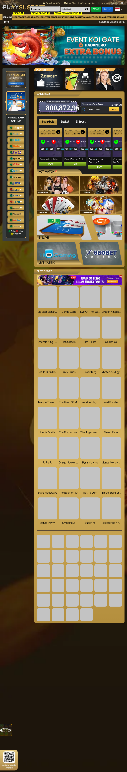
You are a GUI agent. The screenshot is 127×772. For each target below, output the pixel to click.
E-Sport (29, 17)
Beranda (7, 17)
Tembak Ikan (98, 17)
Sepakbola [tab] (48, 121)
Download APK (52, 3)
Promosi (120, 17)
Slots (36, 17)
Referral (110, 17)
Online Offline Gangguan (15, 232)
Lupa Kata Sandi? (109, 3)
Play (50, 164)
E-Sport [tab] (80, 121)
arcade (52, 17)
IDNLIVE (44, 17)
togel (66, 17)
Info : (7, 21)
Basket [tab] (65, 121)
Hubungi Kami (88, 3)
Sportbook (18, 17)
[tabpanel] (80, 148)
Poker (59, 17)
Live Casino (76, 17)
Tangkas (86, 17)
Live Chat (70, 3)
